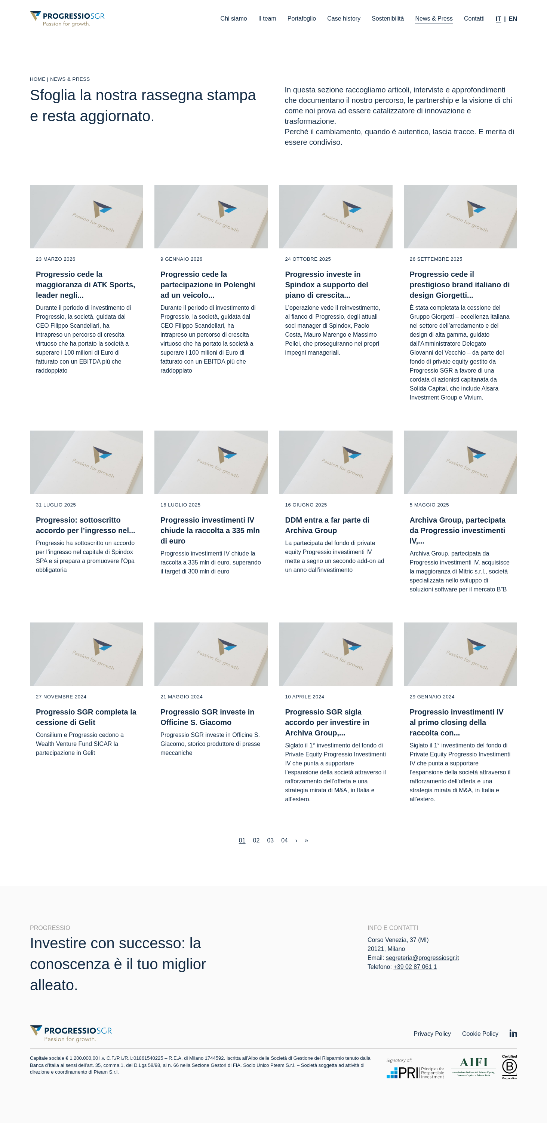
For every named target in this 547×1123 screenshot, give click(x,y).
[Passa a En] (513, 19)
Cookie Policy (480, 1034)
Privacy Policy (432, 1034)
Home (38, 79)
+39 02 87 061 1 (415, 967)
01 (242, 840)
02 (256, 840)
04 (284, 840)
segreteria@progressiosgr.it (422, 958)
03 (270, 840)
